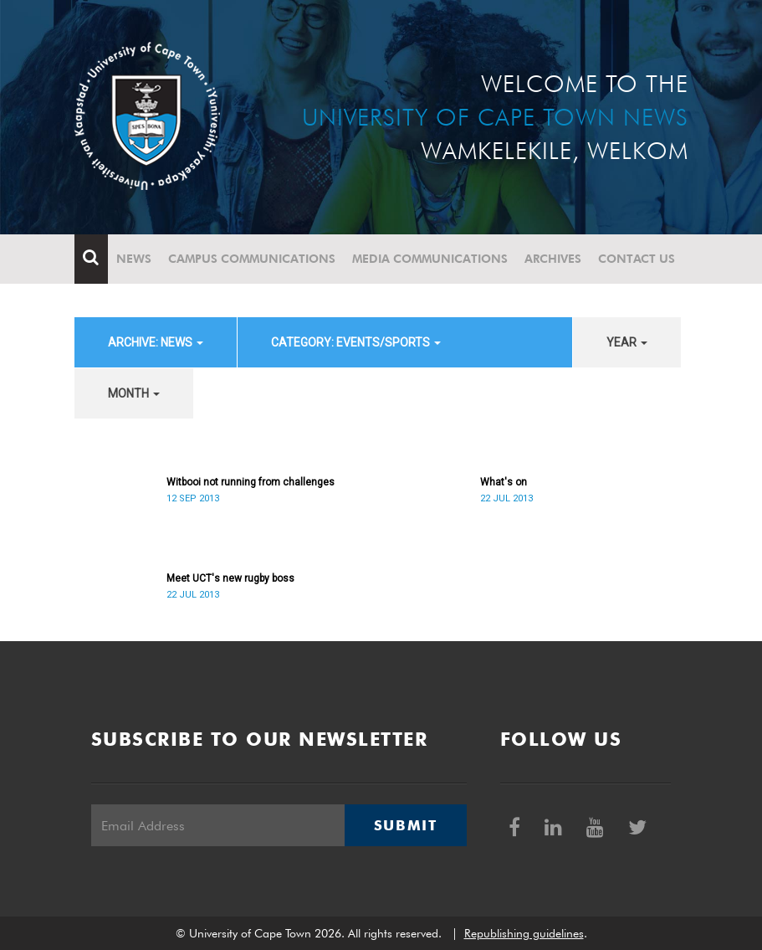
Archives (552, 258)
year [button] (626, 342)
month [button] (134, 393)
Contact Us (636, 258)
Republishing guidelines (524, 933)
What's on (503, 482)
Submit (405, 825)
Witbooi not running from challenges (250, 482)
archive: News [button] (155, 342)
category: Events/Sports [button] (356, 342)
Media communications (430, 258)
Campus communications (251, 258)
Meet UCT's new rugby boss (230, 578)
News (133, 258)
